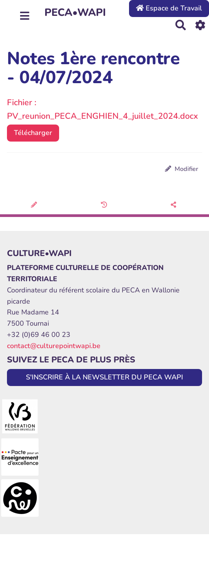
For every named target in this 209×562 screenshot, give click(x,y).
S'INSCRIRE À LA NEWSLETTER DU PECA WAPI (104, 377)
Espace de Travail (169, 8)
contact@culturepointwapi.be (53, 345)
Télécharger (33, 132)
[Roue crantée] (200, 25)
